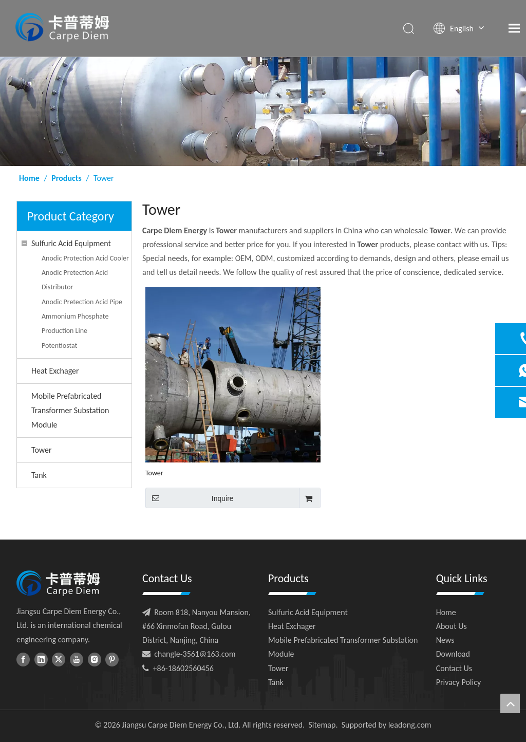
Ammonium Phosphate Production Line (75, 323)
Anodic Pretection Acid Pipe (82, 302)
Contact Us (454, 668)
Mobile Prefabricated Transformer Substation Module (70, 410)
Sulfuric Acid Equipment (71, 243)
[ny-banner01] (263, 111)
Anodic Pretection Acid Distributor (75, 279)
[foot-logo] (58, 583)
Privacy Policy (458, 682)
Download (453, 654)
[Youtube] (76, 659)
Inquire (189, 498)
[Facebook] (23, 659)
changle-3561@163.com (194, 654)
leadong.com (409, 725)
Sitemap (321, 725)
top (510, 703)
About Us (451, 626)
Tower (41, 450)
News (445, 640)
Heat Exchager (55, 371)
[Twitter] (58, 659)
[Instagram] (94, 659)
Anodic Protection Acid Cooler (85, 258)
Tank (39, 475)
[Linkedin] (41, 659)
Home (446, 612)
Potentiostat (59, 345)
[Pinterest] (112, 659)
